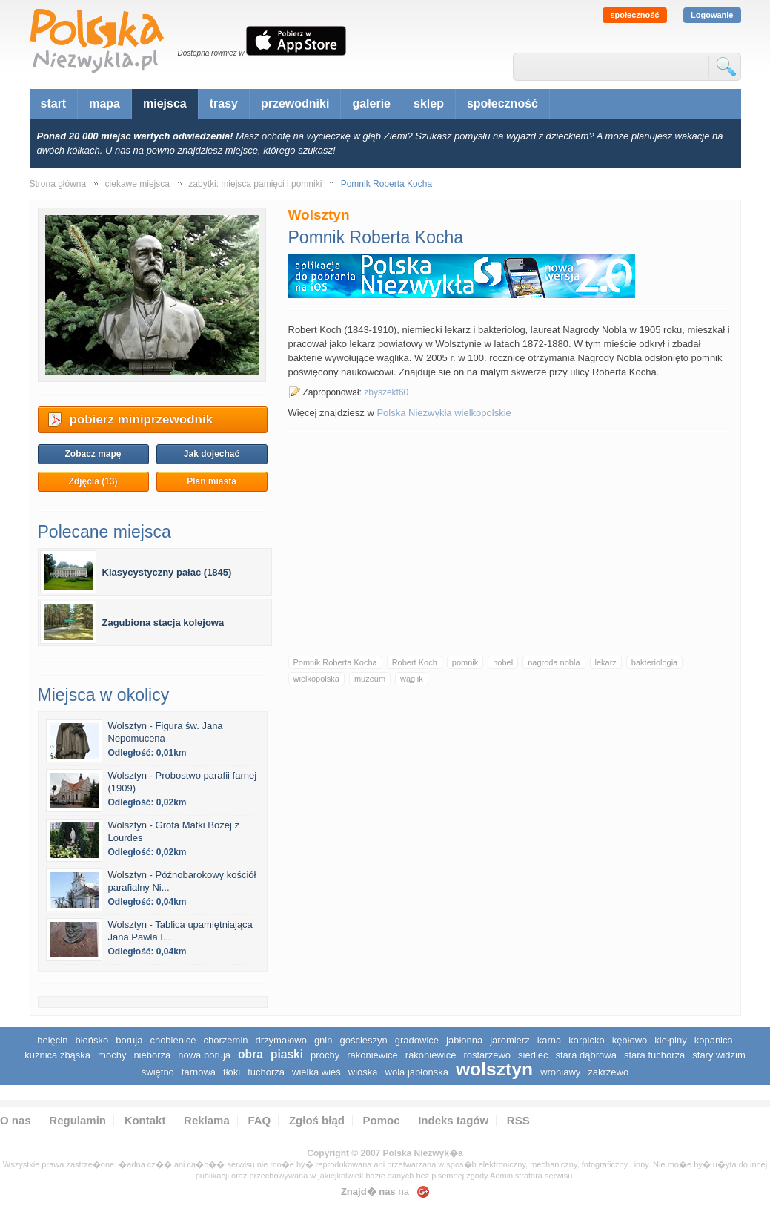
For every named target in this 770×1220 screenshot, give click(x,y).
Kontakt (145, 1120)
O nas (15, 1120)
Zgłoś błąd (317, 1120)
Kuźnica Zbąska (57, 1055)
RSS (518, 1120)
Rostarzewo (487, 1055)
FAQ (259, 1120)
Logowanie (712, 14)
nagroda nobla (554, 662)
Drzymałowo (281, 1040)
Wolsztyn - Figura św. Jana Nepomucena (165, 732)
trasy (224, 103)
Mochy (112, 1055)
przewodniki (295, 103)
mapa (104, 103)
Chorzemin (226, 1040)
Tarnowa (199, 1072)
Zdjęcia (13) (92, 481)
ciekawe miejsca (137, 183)
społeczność (634, 14)
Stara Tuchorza (654, 1055)
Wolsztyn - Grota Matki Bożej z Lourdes (173, 831)
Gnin (323, 1040)
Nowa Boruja (204, 1055)
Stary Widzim (719, 1055)
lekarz (606, 662)
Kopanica (713, 1040)
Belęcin (52, 1040)
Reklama (207, 1120)
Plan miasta (211, 481)
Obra (250, 1054)
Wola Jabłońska (416, 1072)
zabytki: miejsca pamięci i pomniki (255, 183)
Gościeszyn (363, 1040)
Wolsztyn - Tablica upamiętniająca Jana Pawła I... (180, 931)
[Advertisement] (510, 537)
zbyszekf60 (386, 392)
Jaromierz (509, 1040)
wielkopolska (316, 678)
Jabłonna (464, 1040)
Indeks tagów (453, 1120)
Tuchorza (266, 1072)
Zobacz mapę (92, 454)
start (54, 103)
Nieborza (151, 1055)
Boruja (129, 1040)
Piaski (287, 1054)
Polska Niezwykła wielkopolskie (443, 412)
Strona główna (58, 183)
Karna (549, 1040)
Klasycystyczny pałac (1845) (167, 572)
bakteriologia (654, 662)
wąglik (411, 678)
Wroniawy (560, 1072)
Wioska (363, 1072)
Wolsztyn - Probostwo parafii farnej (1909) (182, 782)
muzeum (369, 678)
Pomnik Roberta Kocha (335, 662)
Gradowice (417, 1040)
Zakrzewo (608, 1072)
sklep (429, 103)
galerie (371, 103)
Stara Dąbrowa (586, 1055)
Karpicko (586, 1040)
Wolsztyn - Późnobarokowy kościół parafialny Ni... (182, 881)
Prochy (325, 1055)
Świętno (158, 1072)
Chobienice (173, 1040)
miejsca (165, 103)
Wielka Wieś (316, 1072)
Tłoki (231, 1072)
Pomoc (381, 1120)
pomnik (465, 662)
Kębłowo (630, 1040)
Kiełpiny (670, 1040)
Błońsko (91, 1040)
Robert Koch (414, 662)
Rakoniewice (372, 1055)
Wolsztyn (494, 1069)
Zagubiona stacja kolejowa (163, 622)
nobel (503, 662)
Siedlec (533, 1055)
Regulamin (77, 1120)
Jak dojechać (211, 454)
